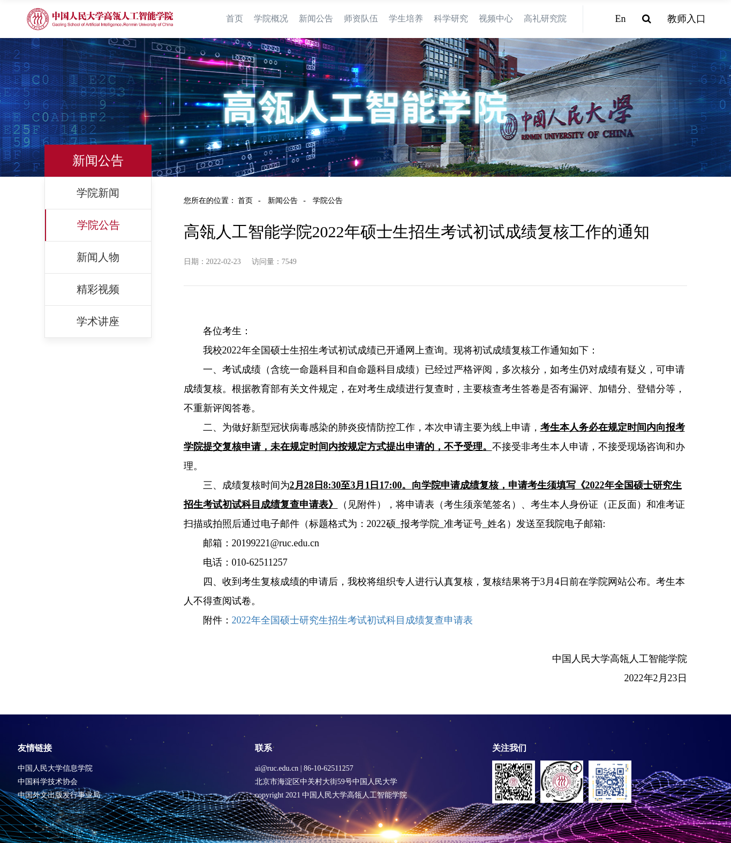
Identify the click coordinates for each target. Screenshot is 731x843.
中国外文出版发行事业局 (59, 795)
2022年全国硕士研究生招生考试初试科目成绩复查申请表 (352, 620)
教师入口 (686, 18)
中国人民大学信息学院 (55, 768)
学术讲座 (98, 321)
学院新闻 (98, 193)
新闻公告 (316, 18)
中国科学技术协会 (48, 782)
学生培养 (406, 18)
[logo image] (101, 19)
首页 (234, 18)
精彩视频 (98, 289)
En (620, 18)
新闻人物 (98, 257)
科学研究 (451, 18)
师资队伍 (361, 18)
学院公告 (98, 225)
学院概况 (271, 18)
